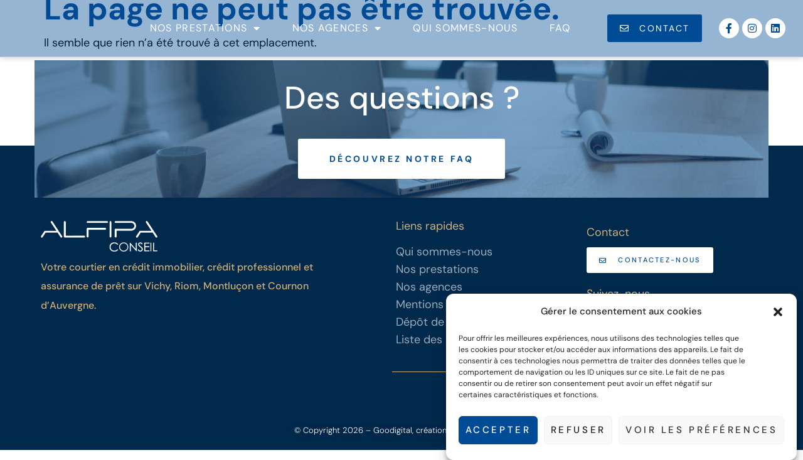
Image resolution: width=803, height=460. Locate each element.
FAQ (560, 33)
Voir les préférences (701, 430)
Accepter (496, 430)
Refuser (577, 430)
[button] (778, 305)
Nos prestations (205, 33)
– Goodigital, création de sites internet (436, 440)
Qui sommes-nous (465, 33)
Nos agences (337, 33)
